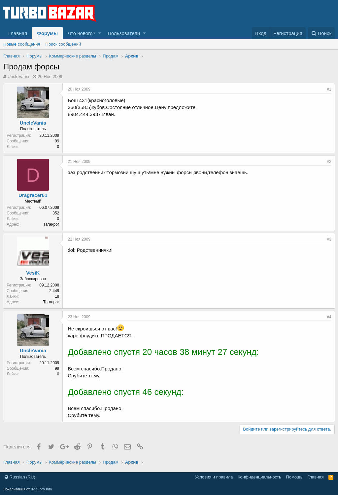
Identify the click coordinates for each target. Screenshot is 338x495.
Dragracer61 (33, 195)
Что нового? (81, 33)
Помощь (294, 477)
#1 (329, 89)
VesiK (33, 273)
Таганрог (51, 224)
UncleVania (18, 76)
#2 (329, 161)
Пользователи (124, 33)
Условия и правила (214, 477)
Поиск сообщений (63, 44)
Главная (17, 33)
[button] (100, 33)
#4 (329, 317)
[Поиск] (321, 33)
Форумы (47, 33)
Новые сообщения (21, 44)
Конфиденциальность (259, 477)
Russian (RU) (20, 477)
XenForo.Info (41, 489)
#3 (329, 239)
